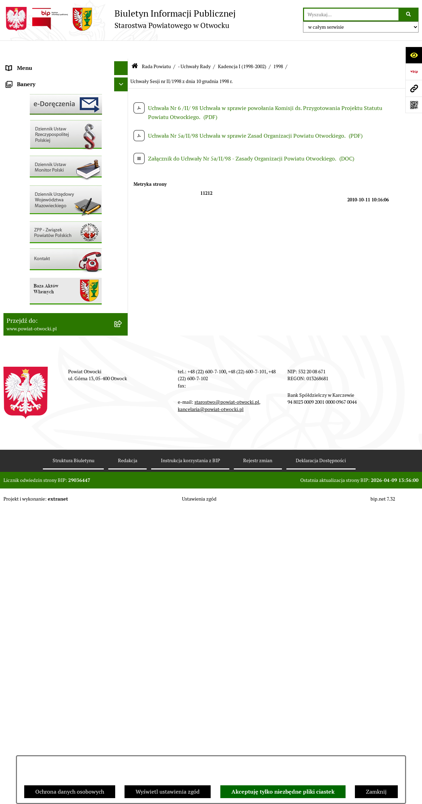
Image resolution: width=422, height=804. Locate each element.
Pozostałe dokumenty (33, 174)
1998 (278, 48)
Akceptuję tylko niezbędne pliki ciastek (282, 791)
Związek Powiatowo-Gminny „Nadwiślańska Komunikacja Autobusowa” (58, 344)
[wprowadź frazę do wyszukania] (351, 14)
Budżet (15, 326)
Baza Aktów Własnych (33, 362)
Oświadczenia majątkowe (37, 312)
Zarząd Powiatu (25, 77)
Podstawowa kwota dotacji (39, 285)
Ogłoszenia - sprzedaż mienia (42, 201)
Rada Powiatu (23, 63)
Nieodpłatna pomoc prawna (40, 132)
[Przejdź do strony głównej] (119, 19)
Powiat (15, 118)
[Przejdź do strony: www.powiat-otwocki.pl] (413, 88)
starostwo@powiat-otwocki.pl (226, 696)
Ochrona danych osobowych (69, 791)
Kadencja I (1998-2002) (242, 48)
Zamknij (376, 791)
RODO (14, 146)
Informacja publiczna (32, 160)
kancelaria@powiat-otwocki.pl (211, 703)
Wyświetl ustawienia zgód (168, 791)
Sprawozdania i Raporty (35, 215)
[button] (122, 91)
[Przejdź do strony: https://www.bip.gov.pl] (413, 71)
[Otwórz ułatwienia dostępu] (413, 55)
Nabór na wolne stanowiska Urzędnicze (55, 243)
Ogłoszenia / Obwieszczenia (41, 188)
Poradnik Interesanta (32, 105)
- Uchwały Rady (194, 48)
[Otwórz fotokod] (413, 105)
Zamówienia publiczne (34, 271)
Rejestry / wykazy (27, 229)
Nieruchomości (24, 257)
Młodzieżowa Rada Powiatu (40, 91)
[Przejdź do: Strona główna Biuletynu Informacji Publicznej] (134, 48)
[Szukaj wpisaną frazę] (409, 14)
